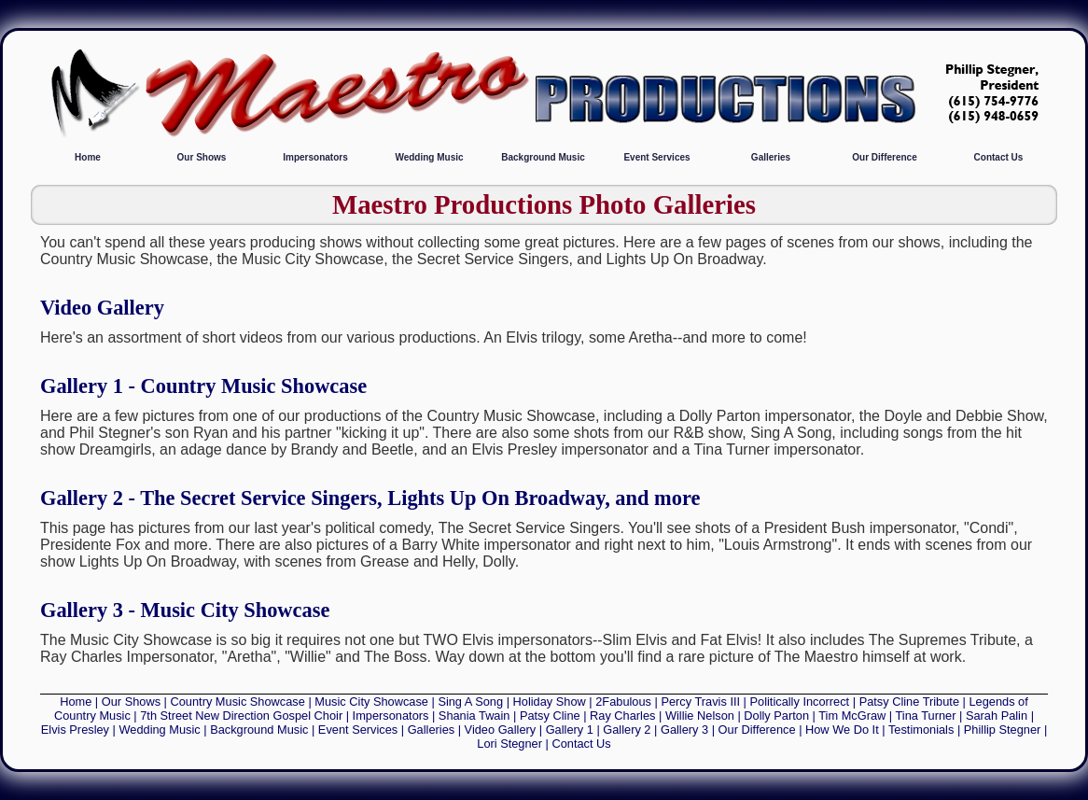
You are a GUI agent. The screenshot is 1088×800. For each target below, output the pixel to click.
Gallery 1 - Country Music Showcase (203, 386)
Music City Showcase (371, 702)
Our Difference (884, 157)
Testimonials (921, 730)
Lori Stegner (509, 744)
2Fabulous (623, 702)
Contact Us (999, 157)
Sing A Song (470, 702)
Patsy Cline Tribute (909, 702)
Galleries (770, 157)
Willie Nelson (699, 716)
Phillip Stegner (1002, 730)
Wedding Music (429, 157)
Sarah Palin (996, 716)
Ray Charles (622, 716)
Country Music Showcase (238, 702)
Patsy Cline (550, 716)
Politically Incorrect (800, 702)
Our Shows (202, 157)
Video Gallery (102, 307)
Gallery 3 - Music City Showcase (184, 610)
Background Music (542, 157)
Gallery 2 (626, 730)
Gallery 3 (684, 730)
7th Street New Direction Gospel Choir (241, 716)
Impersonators (315, 157)
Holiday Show (549, 702)
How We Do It (842, 730)
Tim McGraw (852, 716)
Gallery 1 (569, 730)
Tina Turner (926, 716)
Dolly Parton (776, 716)
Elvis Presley (75, 730)
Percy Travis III (700, 702)
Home (88, 157)
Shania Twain (474, 716)
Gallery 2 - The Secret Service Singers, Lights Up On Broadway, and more (370, 498)
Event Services (656, 157)
